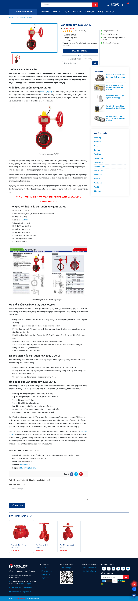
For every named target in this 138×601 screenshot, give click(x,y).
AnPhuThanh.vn (20, 599)
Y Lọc (96, 146)
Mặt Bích (97, 191)
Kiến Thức (110, 12)
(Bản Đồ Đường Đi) (24, 584)
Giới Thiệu (45, 568)
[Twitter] (76, 474)
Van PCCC (98, 175)
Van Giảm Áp (98, 162)
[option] (34, 38)
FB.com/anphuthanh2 (28, 468)
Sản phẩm (19, 17)
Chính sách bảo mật (89, 568)
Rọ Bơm (97, 150)
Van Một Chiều (99, 166)
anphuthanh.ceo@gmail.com (21, 592)
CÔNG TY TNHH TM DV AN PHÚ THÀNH (18, 566)
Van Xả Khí (98, 183)
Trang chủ (12, 17)
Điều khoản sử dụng (89, 571)
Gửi (95, 63)
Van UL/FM (27, 17)
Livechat (134, 595)
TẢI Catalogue (67, 568)
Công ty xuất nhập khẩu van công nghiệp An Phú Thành (20, 5)
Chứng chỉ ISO (46, 574)
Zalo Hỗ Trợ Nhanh (80, 51)
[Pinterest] (81, 474)
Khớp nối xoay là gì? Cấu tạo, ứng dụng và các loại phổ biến (115, 87)
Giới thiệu (56, 12)
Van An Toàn (98, 158)
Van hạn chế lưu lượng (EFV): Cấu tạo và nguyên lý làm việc (115, 118)
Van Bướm (98, 142)
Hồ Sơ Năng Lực (47, 571)
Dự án (67, 12)
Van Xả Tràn (98, 170)
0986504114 (115, 5)
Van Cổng (97, 138)
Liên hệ (100, 12)
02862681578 (15, 588)
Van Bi (96, 187)
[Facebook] (71, 474)
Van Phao (97, 154)
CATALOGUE (77, 12)
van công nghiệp (46, 92)
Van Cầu (97, 179)
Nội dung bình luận (17, 485)
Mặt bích (25, 220)
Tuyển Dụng (89, 12)
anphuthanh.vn (25, 465)
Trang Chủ (45, 12)
